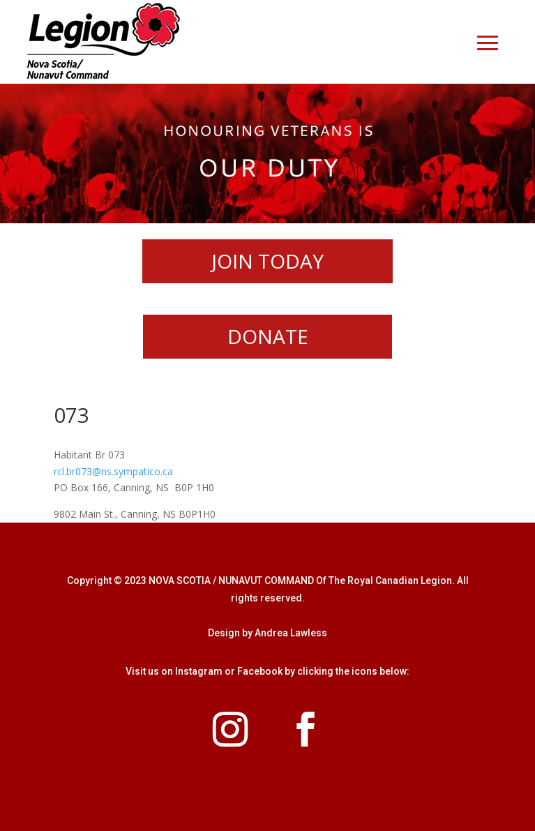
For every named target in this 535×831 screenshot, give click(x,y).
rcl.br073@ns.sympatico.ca (113, 471)
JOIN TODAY (267, 261)
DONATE (267, 336)
